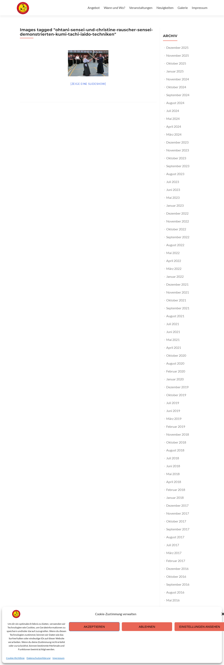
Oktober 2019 (176, 395)
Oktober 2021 (176, 300)
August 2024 (175, 103)
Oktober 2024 (176, 87)
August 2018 (175, 450)
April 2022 (173, 261)
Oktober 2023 (176, 158)
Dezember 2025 (177, 47)
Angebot (94, 8)
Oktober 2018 (176, 442)
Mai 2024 (173, 118)
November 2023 (177, 150)
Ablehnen (147, 626)
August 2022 (175, 245)
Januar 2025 (175, 71)
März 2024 (173, 134)
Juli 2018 (172, 458)
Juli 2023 (172, 182)
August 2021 (175, 316)
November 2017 (177, 513)
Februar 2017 (175, 561)
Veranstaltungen (140, 8)
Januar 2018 (175, 497)
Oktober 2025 (176, 63)
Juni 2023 (173, 190)
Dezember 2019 (177, 387)
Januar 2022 (175, 276)
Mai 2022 (173, 253)
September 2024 (177, 95)
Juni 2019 (173, 411)
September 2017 (177, 529)
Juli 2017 (172, 545)
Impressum (58, 658)
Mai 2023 (173, 197)
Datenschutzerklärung (38, 658)
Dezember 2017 (177, 505)
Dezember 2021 (177, 284)
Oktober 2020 (176, 355)
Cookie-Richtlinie (15, 658)
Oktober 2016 (176, 576)
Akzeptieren (94, 626)
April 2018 (173, 482)
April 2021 (173, 347)
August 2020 (175, 363)
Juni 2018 (173, 466)
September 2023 (177, 166)
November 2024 (177, 79)
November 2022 (177, 221)
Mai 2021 (173, 340)
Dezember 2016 (177, 568)
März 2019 (173, 418)
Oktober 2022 (176, 229)
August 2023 (175, 174)
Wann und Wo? (114, 8)
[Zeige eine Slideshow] (88, 83)
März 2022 (173, 268)
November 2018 (177, 434)
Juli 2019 (172, 403)
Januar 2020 (175, 379)
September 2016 (177, 584)
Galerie (183, 8)
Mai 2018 (173, 474)
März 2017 (173, 553)
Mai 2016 (173, 600)
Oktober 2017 (176, 521)
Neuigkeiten (165, 8)
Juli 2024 (172, 111)
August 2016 (175, 592)
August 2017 (175, 537)
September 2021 (177, 308)
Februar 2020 (175, 371)
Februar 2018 (175, 490)
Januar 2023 (175, 205)
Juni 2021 (173, 332)
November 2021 (177, 292)
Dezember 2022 (177, 213)
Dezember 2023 (177, 142)
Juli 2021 (172, 324)
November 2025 (177, 55)
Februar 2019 (175, 426)
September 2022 (177, 237)
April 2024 (173, 126)
